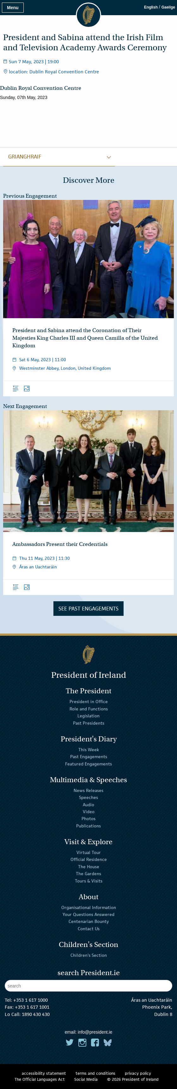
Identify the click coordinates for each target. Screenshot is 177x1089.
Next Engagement (25, 406)
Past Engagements (88, 756)
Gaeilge (168, 7)
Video (89, 811)
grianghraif (24, 156)
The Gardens (88, 873)
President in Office (89, 701)
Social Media (86, 1079)
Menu (13, 7)
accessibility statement (44, 1073)
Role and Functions (89, 709)
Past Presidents (88, 723)
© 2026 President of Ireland (133, 1079)
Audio (88, 804)
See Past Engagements (88, 608)
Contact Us (89, 928)
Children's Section (88, 955)
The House (88, 866)
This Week (88, 749)
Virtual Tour (88, 852)
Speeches (88, 797)
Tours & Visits (88, 880)
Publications (88, 826)
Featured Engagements (88, 763)
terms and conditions (95, 1073)
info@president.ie (95, 1032)
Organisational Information (88, 907)
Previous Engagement (30, 196)
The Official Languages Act (40, 1079)
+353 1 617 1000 (30, 1000)
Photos (88, 818)
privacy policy (138, 1073)
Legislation (88, 716)
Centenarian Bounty (89, 921)
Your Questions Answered (88, 914)
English (151, 7)
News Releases (88, 790)
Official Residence (88, 859)
